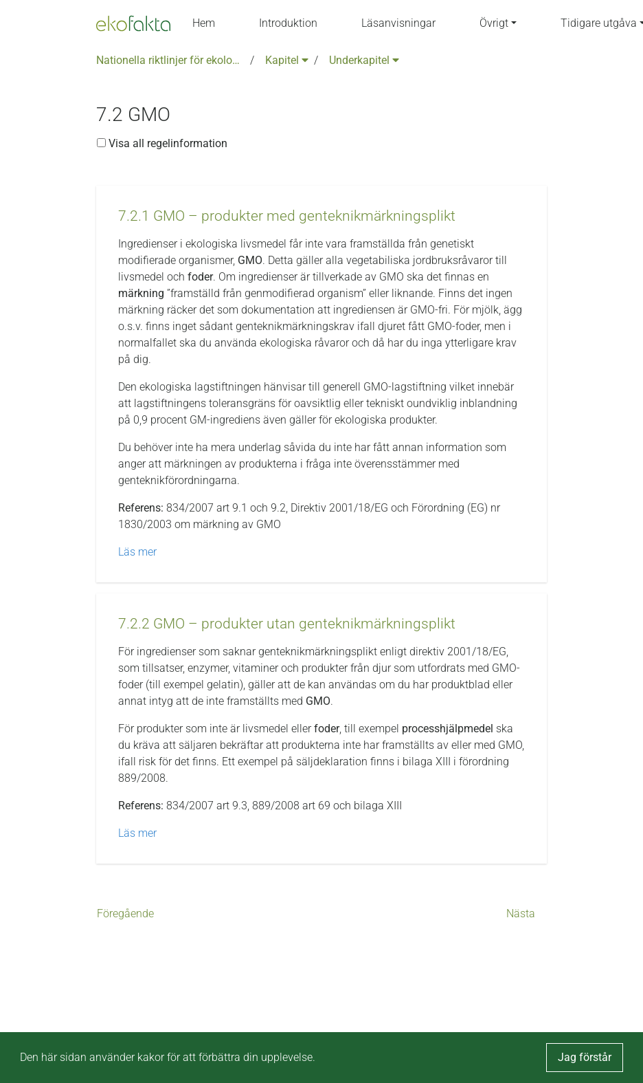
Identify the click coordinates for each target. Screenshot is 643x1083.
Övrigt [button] (494, 23)
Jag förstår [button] (584, 1057)
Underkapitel (364, 60)
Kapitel (286, 60)
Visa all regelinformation (162, 143)
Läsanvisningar (398, 23)
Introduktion (288, 23)
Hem (203, 23)
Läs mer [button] (137, 551)
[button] (286, 216)
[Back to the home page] (133, 23)
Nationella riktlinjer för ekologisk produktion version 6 (170, 60)
